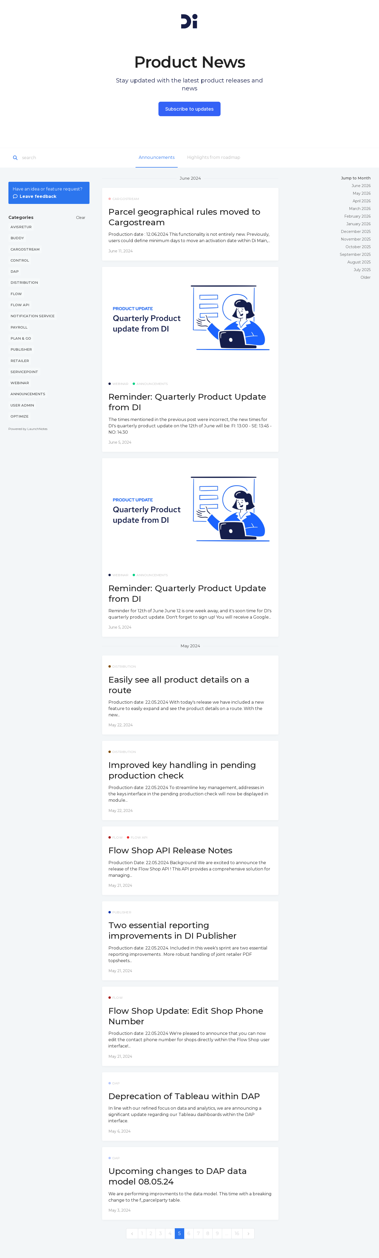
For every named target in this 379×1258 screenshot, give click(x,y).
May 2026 (362, 193)
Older (366, 277)
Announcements (156, 157)
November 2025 (356, 239)
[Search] (51, 158)
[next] (248, 1233)
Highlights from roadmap (213, 157)
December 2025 (356, 231)
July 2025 (362, 269)
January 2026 (358, 224)
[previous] (132, 1233)
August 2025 (359, 262)
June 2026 (361, 185)
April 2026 (362, 201)
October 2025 (358, 246)
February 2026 (357, 216)
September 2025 (355, 254)
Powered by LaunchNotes (27, 429)
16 (237, 1233)
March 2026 (360, 208)
